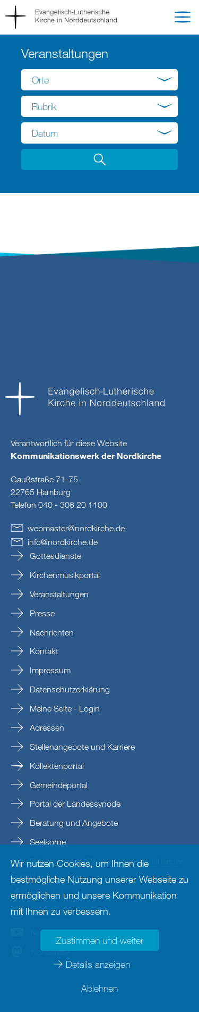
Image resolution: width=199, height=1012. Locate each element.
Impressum (49, 670)
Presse (41, 613)
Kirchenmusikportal (64, 575)
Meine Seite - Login (64, 708)
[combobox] (99, 79)
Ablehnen (99, 988)
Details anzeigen (98, 964)
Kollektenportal (56, 766)
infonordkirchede (63, 542)
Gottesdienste (54, 556)
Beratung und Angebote (73, 822)
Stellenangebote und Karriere (81, 746)
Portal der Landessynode (74, 803)
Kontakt (43, 651)
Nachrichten (51, 632)
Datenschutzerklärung (69, 689)
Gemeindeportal (58, 785)
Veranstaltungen (58, 594)
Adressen (46, 727)
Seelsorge (47, 842)
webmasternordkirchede (76, 528)
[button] (182, 19)
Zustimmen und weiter (99, 940)
